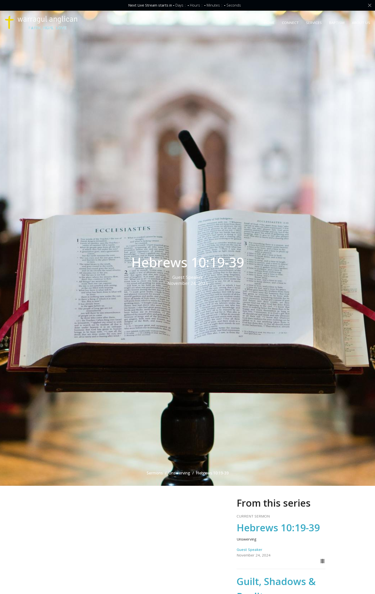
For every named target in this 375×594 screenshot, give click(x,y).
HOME (269, 22)
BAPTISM (337, 22)
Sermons (155, 473)
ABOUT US (361, 22)
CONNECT (290, 22)
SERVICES (314, 22)
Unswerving (179, 473)
